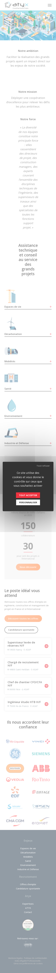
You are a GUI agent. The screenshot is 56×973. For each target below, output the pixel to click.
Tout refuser (43, 465)
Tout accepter (28, 495)
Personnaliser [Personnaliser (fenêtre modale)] (28, 502)
